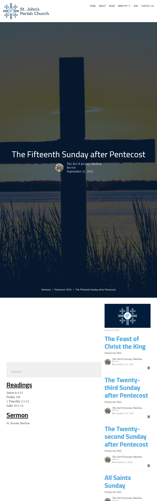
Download (16, 371)
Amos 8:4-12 (14, 392)
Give (136, 6)
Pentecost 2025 (63, 289)
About (102, 6)
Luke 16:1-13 (14, 405)
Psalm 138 (13, 397)
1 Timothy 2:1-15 (17, 401)
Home (93, 6)
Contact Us (147, 6)
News (112, 6)
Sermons (46, 289)
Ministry (124, 6)
